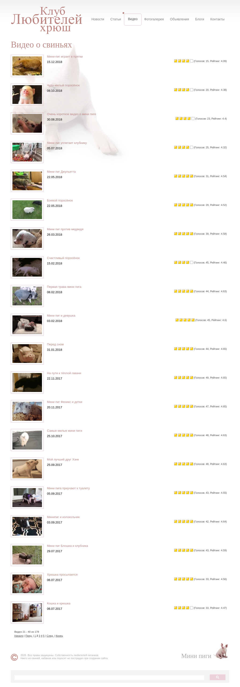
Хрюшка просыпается (64, 574)
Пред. (30, 635)
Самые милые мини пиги (66, 430)
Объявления (178, 19)
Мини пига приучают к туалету (70, 488)
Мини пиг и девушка (63, 315)
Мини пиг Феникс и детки (66, 402)
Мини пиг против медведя (67, 229)
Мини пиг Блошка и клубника (69, 546)
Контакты (216, 19)
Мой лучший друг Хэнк (65, 459)
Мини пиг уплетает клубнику (69, 143)
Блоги (198, 19)
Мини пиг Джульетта (63, 171)
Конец (61, 635)
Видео (133, 19)
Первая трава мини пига (66, 287)
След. (52, 635)
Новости (99, 19)
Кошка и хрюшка (60, 603)
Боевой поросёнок (62, 200)
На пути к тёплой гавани (66, 373)
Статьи (116, 19)
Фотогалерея (154, 19)
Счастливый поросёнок (65, 258)
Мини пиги (194, 655)
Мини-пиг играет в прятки (67, 56)
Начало (20, 635)
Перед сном (57, 344)
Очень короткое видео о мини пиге (73, 114)
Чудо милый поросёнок (65, 85)
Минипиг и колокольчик (65, 517)
